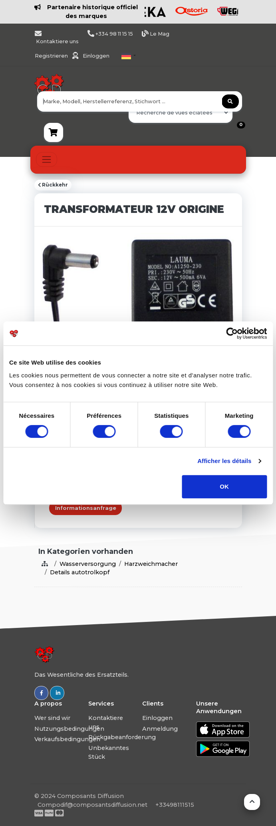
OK (224, 486)
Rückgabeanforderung (122, 737)
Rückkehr (53, 185)
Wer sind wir (52, 718)
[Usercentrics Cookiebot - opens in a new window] (232, 333)
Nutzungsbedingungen (69, 728)
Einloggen (96, 56)
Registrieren (52, 56)
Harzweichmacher (151, 563)
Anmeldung (160, 728)
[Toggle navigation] (46, 159)
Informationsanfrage (85, 508)
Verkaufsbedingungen (67, 739)
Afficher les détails (224, 460)
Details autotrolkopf (79, 572)
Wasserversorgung (88, 563)
